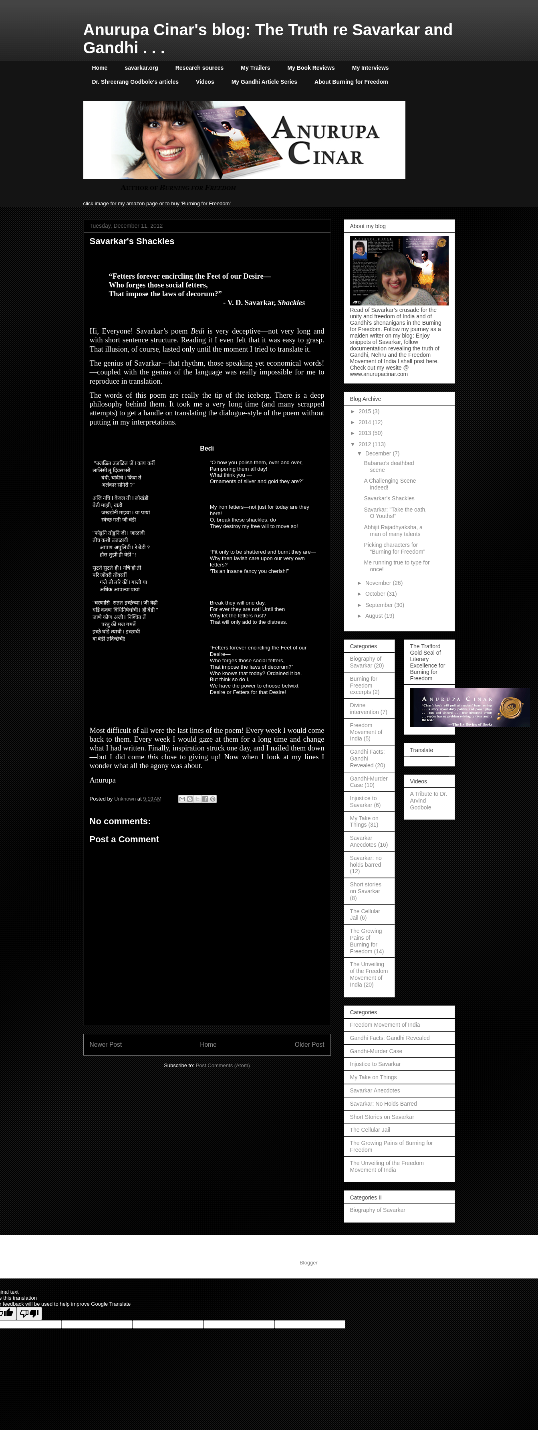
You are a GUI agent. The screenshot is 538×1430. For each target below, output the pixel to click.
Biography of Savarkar (366, 662)
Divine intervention (364, 708)
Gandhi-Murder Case (376, 1051)
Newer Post (106, 1044)
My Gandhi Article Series (264, 82)
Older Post (309, 1044)
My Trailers (255, 68)
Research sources (199, 68)
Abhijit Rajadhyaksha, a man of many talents (393, 530)
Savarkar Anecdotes (363, 841)
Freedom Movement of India (366, 732)
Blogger (308, 1263)
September (379, 605)
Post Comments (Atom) (223, 1065)
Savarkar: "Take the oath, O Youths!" (395, 513)
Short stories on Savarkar (366, 887)
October (376, 594)
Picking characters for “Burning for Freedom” (394, 548)
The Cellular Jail (370, 1130)
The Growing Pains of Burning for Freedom (366, 941)
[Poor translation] (29, 1313)
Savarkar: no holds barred (366, 861)
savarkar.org (141, 68)
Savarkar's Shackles (389, 498)
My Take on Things (364, 821)
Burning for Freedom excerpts (363, 686)
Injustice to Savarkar (363, 801)
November (379, 583)
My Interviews (370, 68)
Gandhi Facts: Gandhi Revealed (367, 758)
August (374, 616)
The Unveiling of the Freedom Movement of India (369, 974)
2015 (366, 411)
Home (100, 68)
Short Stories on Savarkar (382, 1117)
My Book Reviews (311, 68)
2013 (366, 433)
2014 (366, 422)
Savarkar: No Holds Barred (383, 1103)
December (379, 453)
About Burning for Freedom (351, 82)
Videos (205, 82)
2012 (366, 444)
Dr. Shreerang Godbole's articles (135, 82)
